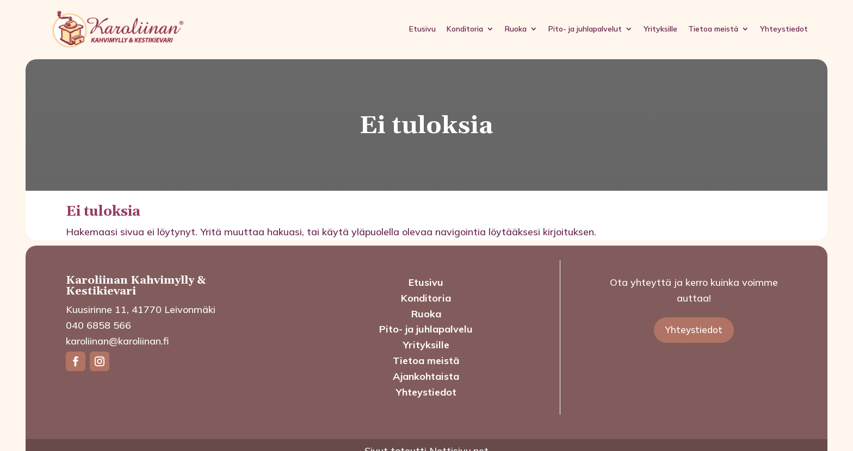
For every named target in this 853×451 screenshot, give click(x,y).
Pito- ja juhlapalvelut (585, 29)
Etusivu (422, 29)
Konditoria (465, 29)
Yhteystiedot (784, 29)
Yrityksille (660, 29)
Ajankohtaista (426, 376)
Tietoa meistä (713, 29)
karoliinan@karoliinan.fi (117, 341)
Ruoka (516, 29)
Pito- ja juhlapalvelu (426, 329)
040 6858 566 (98, 325)
